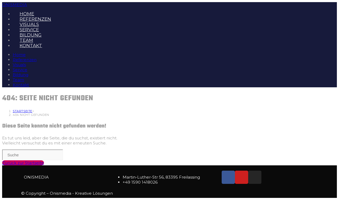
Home (19, 54)
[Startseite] (22, 111)
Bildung (20, 74)
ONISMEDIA (14, 4)
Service (20, 69)
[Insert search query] (32, 154)
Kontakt (21, 84)
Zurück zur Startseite (23, 162)
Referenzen (25, 59)
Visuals (19, 64)
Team (18, 79)
